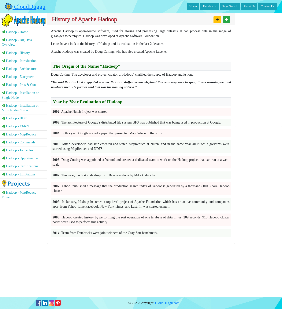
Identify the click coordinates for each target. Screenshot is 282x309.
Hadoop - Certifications (20, 166)
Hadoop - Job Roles (17, 150)
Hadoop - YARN (15, 126)
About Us (249, 6)
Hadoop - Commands (18, 142)
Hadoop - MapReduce (19, 134)
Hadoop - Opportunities (20, 158)
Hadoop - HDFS (15, 118)
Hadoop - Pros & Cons (19, 85)
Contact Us (267, 6)
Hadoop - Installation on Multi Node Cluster (20, 108)
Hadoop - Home (15, 32)
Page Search (229, 6)
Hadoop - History (16, 53)
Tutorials (208, 6)
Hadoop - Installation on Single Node (20, 95)
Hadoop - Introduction (19, 61)
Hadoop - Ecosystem (18, 77)
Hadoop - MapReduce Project (19, 195)
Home (193, 6)
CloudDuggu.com (167, 303)
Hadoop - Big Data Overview (17, 42)
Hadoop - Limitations (18, 174)
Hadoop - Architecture (19, 69)
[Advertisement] (141, 270)
